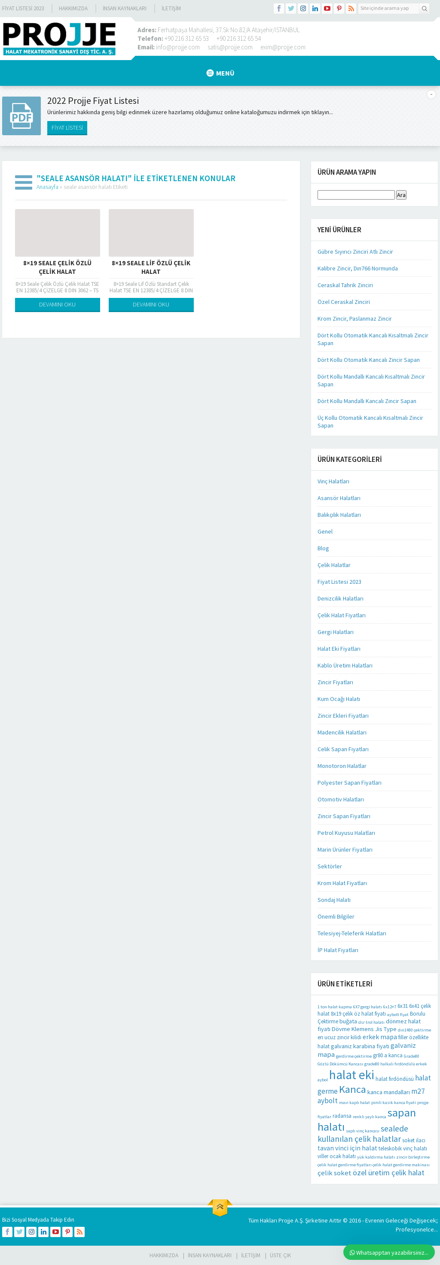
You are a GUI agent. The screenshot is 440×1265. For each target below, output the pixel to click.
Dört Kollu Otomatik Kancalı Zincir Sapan (369, 360)
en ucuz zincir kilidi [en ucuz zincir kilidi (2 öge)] (339, 1037)
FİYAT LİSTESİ (67, 127)
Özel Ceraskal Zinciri (344, 302)
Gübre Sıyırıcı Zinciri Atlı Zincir (355, 251)
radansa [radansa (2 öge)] (342, 1115)
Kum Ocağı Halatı (339, 699)
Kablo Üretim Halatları (345, 665)
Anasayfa (47, 187)
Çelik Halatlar (334, 565)
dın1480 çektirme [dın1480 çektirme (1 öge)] (414, 1030)
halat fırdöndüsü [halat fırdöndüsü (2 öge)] (395, 1079)
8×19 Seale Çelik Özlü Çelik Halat (57, 267)
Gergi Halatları (336, 632)
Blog (323, 548)
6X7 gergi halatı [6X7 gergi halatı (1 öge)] (367, 1007)
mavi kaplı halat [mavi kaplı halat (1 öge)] (354, 1102)
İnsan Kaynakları (125, 8)
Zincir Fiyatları (335, 682)
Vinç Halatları (333, 481)
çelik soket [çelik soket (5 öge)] (334, 1172)
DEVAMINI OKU (57, 304)
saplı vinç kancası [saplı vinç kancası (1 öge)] (362, 1131)
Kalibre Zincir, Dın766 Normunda (358, 268)
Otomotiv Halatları (341, 799)
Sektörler (330, 866)
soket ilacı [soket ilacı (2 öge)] (413, 1140)
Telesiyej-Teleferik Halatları (352, 933)
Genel (325, 531)
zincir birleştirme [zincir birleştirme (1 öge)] (413, 1157)
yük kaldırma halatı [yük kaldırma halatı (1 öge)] (376, 1157)
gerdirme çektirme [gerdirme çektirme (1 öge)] (354, 1056)
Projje (285, 1220)
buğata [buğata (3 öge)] (348, 1021)
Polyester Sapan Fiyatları (350, 782)
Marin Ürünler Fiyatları (345, 849)
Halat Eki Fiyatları (339, 648)
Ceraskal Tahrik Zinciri (345, 285)
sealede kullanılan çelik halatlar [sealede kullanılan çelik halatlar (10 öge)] (363, 1133)
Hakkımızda (73, 8)
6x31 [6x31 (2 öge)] (402, 1006)
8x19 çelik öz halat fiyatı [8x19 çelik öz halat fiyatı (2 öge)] (358, 1013)
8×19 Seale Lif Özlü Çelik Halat (151, 267)
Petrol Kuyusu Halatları (346, 833)
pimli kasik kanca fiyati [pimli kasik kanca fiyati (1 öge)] (393, 1102)
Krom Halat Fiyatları (342, 883)
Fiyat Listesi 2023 (23, 8)
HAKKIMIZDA (164, 1255)
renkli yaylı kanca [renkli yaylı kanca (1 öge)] (369, 1116)
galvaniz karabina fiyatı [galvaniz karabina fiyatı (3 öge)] (360, 1046)
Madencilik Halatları (342, 732)
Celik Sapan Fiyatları (343, 749)
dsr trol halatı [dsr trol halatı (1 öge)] (371, 1022)
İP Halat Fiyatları (338, 950)
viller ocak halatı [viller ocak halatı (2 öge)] (337, 1156)
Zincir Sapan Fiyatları (344, 816)
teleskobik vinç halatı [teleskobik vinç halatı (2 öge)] (403, 1148)
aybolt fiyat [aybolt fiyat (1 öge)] (398, 1014)
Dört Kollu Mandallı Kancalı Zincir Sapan (367, 401)
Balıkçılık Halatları (339, 515)
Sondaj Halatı (334, 900)
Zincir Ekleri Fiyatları (343, 715)
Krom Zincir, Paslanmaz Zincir (355, 318)
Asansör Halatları (339, 498)
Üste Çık (280, 1255)
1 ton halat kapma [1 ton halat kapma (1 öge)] (335, 1007)
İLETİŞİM (171, 8)
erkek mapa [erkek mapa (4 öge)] (380, 1037)
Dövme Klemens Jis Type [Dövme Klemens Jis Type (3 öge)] (364, 1029)
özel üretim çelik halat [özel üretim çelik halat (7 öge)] (389, 1172)
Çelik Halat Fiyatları (342, 615)
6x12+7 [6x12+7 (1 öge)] (389, 1007)
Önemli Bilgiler (336, 916)
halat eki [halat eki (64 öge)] (351, 1075)
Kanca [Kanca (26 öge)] (352, 1089)
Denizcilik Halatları (341, 598)
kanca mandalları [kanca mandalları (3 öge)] (388, 1092)
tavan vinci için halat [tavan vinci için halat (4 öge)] (347, 1148)
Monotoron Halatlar (342, 766)
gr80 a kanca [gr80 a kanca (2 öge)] (388, 1055)
